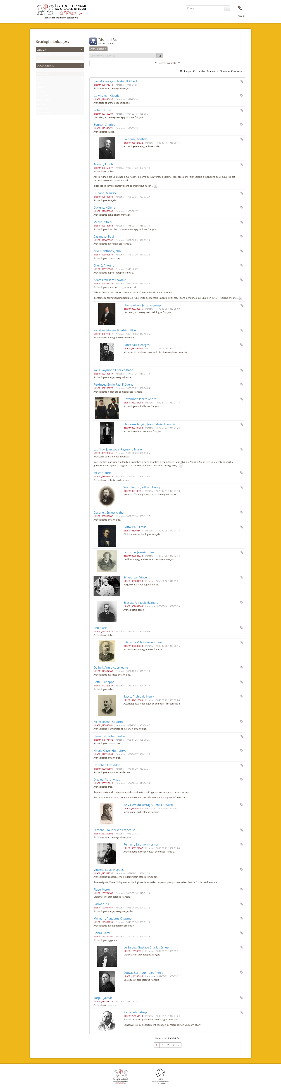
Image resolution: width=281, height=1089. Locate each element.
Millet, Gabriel (103, 473)
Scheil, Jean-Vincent (136, 577)
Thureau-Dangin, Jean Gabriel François (149, 424)
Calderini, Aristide (135, 139)
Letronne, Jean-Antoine (138, 552)
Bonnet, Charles (104, 125)
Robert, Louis (102, 110)
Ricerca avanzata (167, 63)
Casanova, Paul (104, 236)
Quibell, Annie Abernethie (111, 667)
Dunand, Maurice (105, 193)
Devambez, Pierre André (139, 399)
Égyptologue (43, 100)
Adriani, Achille (103, 164)
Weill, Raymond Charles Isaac (113, 370)
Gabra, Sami (102, 933)
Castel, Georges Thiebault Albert (115, 81)
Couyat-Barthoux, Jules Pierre (143, 973)
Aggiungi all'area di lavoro (241, 81)
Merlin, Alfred (103, 222)
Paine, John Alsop (135, 1012)
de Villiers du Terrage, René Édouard (148, 805)
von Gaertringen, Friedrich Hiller (115, 330)
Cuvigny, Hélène (104, 208)
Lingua (41, 49)
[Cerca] (159, 55)
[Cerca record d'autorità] (123, 55)
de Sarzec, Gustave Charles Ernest (146, 947)
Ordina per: (186, 71)
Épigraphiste (43, 79)
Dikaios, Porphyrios (107, 780)
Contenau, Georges (136, 345)
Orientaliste (42, 104)
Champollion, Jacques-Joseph (143, 305)
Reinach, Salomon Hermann (142, 844)
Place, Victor (102, 889)
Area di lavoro (239, 8)
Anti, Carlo (101, 628)
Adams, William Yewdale (110, 280)
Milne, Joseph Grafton (108, 722)
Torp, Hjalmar (103, 998)
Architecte (41, 83)
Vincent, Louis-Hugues (109, 870)
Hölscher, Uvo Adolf (107, 765)
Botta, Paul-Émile (134, 527)
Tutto (39, 70)
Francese (41, 58)
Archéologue (43, 74)
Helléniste (41, 91)
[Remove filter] (105, 49)
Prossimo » (173, 1045)
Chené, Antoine (104, 265)
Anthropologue (44, 113)
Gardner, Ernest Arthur (109, 512)
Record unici (42, 54)
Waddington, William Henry (141, 487)
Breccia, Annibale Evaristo (140, 603)
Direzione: (225, 71)
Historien (41, 87)
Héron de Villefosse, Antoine (142, 642)
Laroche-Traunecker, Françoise (114, 830)
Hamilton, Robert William (110, 736)
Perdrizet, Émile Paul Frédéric (113, 384)
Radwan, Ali (101, 904)
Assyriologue (43, 109)
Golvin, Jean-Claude (107, 96)
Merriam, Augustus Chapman (113, 918)
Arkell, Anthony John (107, 251)
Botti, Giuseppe (104, 682)
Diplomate (41, 96)
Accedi (241, 16)
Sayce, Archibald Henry (138, 696)
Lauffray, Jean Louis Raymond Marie (118, 449)
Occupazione (45, 65)
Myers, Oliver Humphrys (110, 751)
